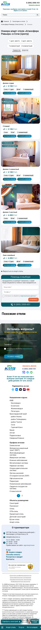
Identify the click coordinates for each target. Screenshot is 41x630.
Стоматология (15, 491)
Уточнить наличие (24, 93)
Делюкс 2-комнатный (11, 169)
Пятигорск (15, 411)
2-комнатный (26, 46)
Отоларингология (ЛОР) (19, 476)
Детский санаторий (17, 517)
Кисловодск (16, 403)
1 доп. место (14, 41)
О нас (8, 550)
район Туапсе (16, 422)
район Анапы (16, 417)
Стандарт (6, 126)
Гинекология (15, 445)
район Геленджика (18, 419)
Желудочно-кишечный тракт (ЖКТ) (19, 449)
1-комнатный (14, 46)
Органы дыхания (17, 473)
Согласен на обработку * (21, 296)
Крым (12, 430)
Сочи (13, 425)
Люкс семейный (9, 255)
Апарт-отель (14, 522)
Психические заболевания (20, 484)
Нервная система (17, 466)
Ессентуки (15, 406)
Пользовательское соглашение (20, 577)
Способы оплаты (13, 555)
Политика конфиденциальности (20, 575)
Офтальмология (16, 478)
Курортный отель (17, 514)
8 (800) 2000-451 (33, 3)
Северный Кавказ (17, 438)
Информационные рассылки (20, 581)
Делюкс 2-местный (10, 212)
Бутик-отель (14, 519)
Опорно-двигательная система (19, 469)
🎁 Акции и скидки (14, 552)
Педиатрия (14, 481)
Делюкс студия (8, 83)
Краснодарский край (18, 414)
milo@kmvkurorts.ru (13, 537)
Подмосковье (15, 435)
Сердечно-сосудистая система (18, 487)
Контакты (10, 559)
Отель (12, 509)
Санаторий (14, 503)
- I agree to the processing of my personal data (34, 298)
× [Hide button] (22, 619)
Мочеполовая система (19, 463)
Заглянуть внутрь (9, 93)
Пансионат (14, 506)
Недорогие (16, 50)
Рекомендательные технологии (20, 579)
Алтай (12, 433)
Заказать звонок (34, 5)
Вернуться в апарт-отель (12, 271)
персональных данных (28, 296)
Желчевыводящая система (17, 454)
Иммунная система (17, 458)
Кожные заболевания (18, 460)
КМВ (11, 400)
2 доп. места (26, 41)
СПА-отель (14, 511)
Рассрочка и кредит (14, 557)
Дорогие (25, 50)
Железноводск (17, 408)
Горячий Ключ (17, 427)
